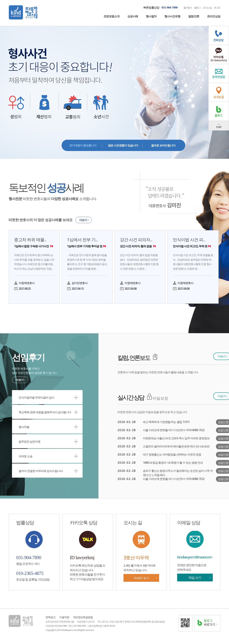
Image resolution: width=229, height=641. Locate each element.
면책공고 (50, 617)
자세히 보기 (141, 578)
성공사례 (132, 16)
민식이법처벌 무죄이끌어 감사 (48, 397)
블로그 (197, 7)
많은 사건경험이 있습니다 (123, 145)
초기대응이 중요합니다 (82, 145)
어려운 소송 (48, 456)
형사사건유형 (172, 16)
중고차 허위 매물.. (34, 242)
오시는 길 (207, 7)
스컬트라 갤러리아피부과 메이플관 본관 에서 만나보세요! (176, 446)
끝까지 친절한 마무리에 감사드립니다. (48, 471)
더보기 (83, 220)
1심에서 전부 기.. (87, 242)
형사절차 (151, 16)
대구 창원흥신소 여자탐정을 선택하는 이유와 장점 (172, 454)
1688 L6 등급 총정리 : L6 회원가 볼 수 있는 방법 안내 (173, 463)
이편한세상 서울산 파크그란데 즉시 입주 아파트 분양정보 (176, 438)
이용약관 (64, 617)
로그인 (217, 7)
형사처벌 (48, 427)
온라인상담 (213, 16)
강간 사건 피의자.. (140, 242)
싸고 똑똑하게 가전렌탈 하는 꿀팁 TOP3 (166, 422)
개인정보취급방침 (83, 617)
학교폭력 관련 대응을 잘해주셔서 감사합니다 (48, 412)
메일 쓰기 (195, 577)
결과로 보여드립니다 (163, 145)
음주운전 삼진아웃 (48, 441)
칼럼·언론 (193, 16)
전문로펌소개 (111, 16)
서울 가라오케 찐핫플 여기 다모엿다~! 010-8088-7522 (173, 430)
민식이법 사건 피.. (193, 242)
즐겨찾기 (187, 7)
